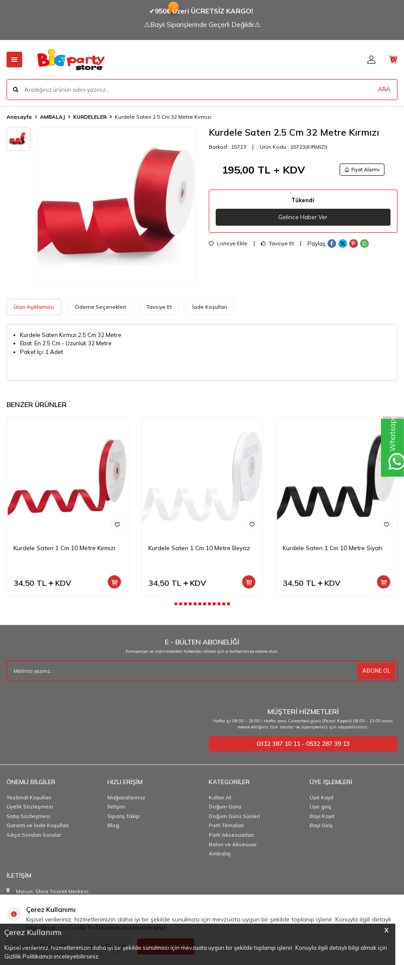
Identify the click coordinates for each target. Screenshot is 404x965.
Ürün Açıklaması (33, 307)
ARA (384, 89)
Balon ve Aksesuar (233, 844)
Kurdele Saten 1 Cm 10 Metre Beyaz (199, 548)
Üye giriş (320, 806)
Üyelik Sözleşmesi (30, 806)
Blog (113, 825)
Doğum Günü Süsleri (234, 816)
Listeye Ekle (228, 246)
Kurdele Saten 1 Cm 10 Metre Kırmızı (64, 548)
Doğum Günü (225, 806)
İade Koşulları (209, 307)
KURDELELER (90, 117)
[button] (175, 603)
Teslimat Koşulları (29, 797)
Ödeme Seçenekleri (100, 307)
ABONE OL (375, 671)
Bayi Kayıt (322, 816)
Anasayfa (19, 117)
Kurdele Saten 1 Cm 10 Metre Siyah (332, 548)
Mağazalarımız (126, 797)
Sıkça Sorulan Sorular (34, 834)
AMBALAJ (52, 117)
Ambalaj (219, 853)
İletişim (116, 806)
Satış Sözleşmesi (28, 816)
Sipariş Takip (123, 816)
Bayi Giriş (321, 825)
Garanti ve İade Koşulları (38, 825)
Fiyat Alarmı (358, 170)
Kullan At (220, 797)
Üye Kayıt (322, 797)
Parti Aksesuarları (231, 834)
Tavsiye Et (277, 246)
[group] (116, 206)
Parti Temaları (226, 825)
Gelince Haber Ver (302, 219)
